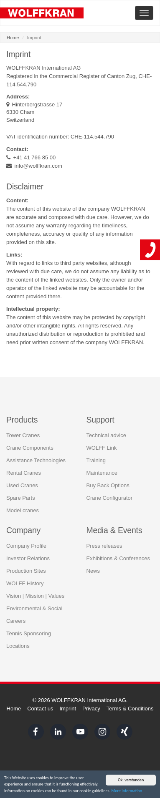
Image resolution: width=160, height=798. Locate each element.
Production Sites (26, 570)
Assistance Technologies (36, 459)
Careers (15, 620)
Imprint (67, 708)
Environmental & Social (34, 608)
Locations (18, 645)
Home (13, 37)
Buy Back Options (108, 484)
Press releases (104, 545)
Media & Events (114, 529)
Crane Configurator (109, 497)
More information (126, 791)
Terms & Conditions (130, 708)
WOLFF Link (101, 447)
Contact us (40, 708)
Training (96, 459)
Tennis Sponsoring (28, 633)
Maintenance (101, 472)
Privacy (91, 708)
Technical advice (106, 434)
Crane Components (29, 447)
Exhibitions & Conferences (118, 558)
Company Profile (26, 545)
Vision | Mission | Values (35, 595)
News (93, 570)
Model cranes (22, 509)
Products (22, 418)
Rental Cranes (23, 472)
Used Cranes (22, 484)
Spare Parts (20, 497)
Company (23, 529)
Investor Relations (28, 558)
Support (100, 418)
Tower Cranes (23, 434)
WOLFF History (25, 583)
